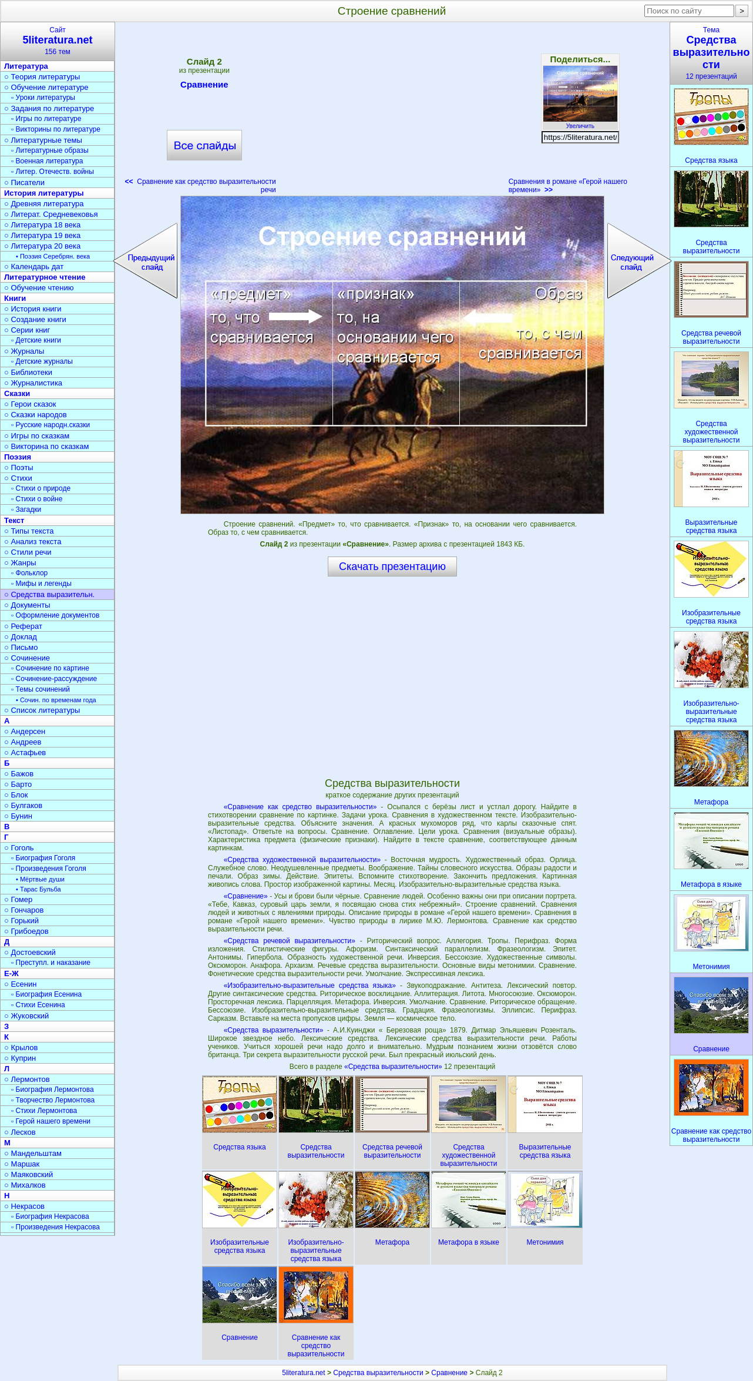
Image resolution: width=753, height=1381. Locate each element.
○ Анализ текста (32, 541)
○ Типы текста (29, 531)
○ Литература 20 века (42, 246)
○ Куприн (20, 1058)
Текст (14, 520)
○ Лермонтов (27, 1079)
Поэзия (17, 456)
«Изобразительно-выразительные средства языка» (310, 985)
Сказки (17, 393)
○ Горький (21, 920)
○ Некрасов (24, 1206)
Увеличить (580, 122)
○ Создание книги (35, 319)
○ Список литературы (42, 710)
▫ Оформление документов (55, 615)
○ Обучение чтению (39, 287)
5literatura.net (303, 1373)
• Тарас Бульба (38, 889)
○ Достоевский (30, 952)
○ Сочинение (27, 657)
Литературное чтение (44, 277)
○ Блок (16, 794)
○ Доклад (20, 636)
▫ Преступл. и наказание (50, 962)
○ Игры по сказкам (36, 435)
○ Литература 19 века (42, 235)
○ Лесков (20, 1132)
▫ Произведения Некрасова (55, 1227)
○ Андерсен (24, 731)
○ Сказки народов (35, 414)
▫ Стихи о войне (36, 499)
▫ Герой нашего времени (50, 1121)
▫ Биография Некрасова (50, 1216)
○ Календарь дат (33, 266)
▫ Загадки (26, 509)
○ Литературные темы (43, 140)
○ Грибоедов (26, 931)
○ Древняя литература (43, 203)
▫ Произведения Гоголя (48, 868)
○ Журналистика (33, 382)
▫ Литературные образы (50, 150)
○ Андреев (23, 742)
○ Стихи (18, 478)
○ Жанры (20, 562)
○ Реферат (23, 626)
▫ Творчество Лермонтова (53, 1100)
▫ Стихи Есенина (38, 1005)
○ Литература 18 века (42, 224)
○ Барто (18, 784)
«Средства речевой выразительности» (289, 941)
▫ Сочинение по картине (50, 668)
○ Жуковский (26, 1015)
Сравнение (204, 86)
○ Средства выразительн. (49, 594)
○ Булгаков (23, 805)
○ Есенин (20, 984)
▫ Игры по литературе (46, 119)
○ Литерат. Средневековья (51, 214)
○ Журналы (24, 351)
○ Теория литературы (42, 76)
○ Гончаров (23, 910)
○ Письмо (21, 647)
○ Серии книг (27, 330)
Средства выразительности (378, 1373)
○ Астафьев (25, 752)
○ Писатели (24, 182)
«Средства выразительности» (274, 1030)
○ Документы (27, 605)
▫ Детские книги (36, 340)
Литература (26, 66)
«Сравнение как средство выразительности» (300, 807)
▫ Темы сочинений (40, 689)
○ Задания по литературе (49, 108)
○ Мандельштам (33, 1153)
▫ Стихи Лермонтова (44, 1111)
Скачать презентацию (392, 566)
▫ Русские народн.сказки (50, 425)
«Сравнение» (246, 896)
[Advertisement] (392, 111)
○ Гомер (18, 899)
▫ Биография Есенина (46, 994)
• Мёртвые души (40, 879)
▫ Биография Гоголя (43, 858)
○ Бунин (18, 816)
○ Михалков (25, 1185)
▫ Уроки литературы (43, 97)
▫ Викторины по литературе (55, 129)
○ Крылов (21, 1047)
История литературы (44, 193)
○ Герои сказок (30, 404)
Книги (15, 298)
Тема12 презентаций (711, 53)
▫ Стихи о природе (40, 488)
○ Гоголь (19, 847)
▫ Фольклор (29, 573)
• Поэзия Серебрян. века (53, 256)
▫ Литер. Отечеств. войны (52, 171)
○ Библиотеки (28, 372)
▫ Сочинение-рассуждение (54, 679)
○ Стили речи (28, 552)
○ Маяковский (28, 1174)
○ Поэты (18, 467)
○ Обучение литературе (46, 87)
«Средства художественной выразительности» (302, 860)
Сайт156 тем (58, 41)
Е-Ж (11, 973)
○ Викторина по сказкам (46, 446)
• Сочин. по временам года (56, 699)
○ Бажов (18, 773)
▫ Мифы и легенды (41, 583)
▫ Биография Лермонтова (52, 1089)
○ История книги (33, 308)
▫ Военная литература (47, 161)
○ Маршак (21, 1163)
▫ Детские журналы (42, 361)
